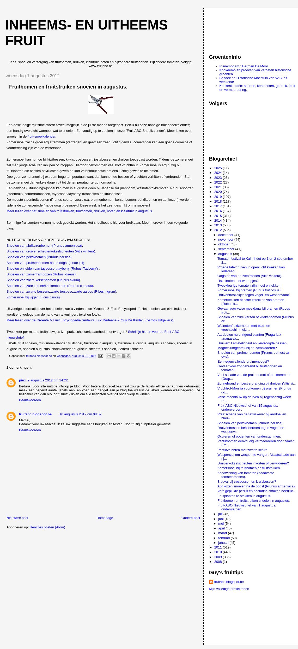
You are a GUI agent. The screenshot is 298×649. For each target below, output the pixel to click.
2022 (218, 182)
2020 (218, 192)
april (222, 528)
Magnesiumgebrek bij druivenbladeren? (247, 348)
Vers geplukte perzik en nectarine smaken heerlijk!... (256, 491)
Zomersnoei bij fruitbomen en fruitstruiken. (249, 468)
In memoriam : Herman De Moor (244, 66)
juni (221, 519)
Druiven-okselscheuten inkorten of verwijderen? (253, 463)
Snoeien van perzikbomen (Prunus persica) (39, 257)
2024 (218, 173)
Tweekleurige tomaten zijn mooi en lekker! (249, 285)
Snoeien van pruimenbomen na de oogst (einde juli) (45, 263)
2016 (218, 211)
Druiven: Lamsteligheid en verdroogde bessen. (252, 343)
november (226, 239)
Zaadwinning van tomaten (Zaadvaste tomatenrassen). (245, 475)
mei (221, 524)
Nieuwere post (17, 518)
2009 (218, 557)
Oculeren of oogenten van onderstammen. (249, 436)
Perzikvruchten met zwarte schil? (242, 450)
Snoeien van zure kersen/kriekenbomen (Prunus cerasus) (50, 286)
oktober (224, 244)
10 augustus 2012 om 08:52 (80, 414)
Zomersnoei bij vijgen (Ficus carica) (33, 297)
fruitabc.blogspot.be (35, 414)
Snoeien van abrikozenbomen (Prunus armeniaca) (44, 245)
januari (223, 543)
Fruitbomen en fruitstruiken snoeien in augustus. (253, 501)
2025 (218, 168)
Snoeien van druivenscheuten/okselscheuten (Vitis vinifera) (51, 251)
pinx (22, 380)
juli (220, 514)
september (226, 249)
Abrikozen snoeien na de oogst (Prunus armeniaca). (256, 486)
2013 (218, 225)
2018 (218, 201)
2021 (218, 187)
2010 (218, 552)
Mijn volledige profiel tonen (229, 589)
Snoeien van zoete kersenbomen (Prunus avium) (43, 280)
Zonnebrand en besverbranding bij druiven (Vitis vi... (256, 383)
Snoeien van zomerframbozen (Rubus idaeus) (41, 274)
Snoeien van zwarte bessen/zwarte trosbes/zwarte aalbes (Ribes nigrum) (61, 291)
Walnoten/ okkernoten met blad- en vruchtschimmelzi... (243, 328)
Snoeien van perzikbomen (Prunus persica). (250, 423)
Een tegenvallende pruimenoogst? (243, 361)
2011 (218, 547)
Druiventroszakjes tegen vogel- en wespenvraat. (253, 295)
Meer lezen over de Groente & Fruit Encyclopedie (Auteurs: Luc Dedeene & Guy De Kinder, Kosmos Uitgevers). (90, 320)
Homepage (104, 518)
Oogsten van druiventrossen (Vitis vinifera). (249, 276)
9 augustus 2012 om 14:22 (48, 380)
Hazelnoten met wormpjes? (238, 281)
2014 (218, 220)
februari (224, 538)
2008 (218, 562)
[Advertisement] (232, 28)
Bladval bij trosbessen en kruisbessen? (246, 481)
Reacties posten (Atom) (47, 527)
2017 (218, 206)
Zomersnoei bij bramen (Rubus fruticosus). (249, 290)
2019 (218, 197)
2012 (218, 230)
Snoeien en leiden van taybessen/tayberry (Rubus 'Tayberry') (52, 268)
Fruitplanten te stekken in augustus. (244, 496)
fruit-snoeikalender (41, 136)
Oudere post (190, 518)
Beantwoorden (30, 400)
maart (223, 533)
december (226, 235)
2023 (218, 178)
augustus (225, 254)
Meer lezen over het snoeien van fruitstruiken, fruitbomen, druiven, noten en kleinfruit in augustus (79, 211)
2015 (218, 216)
